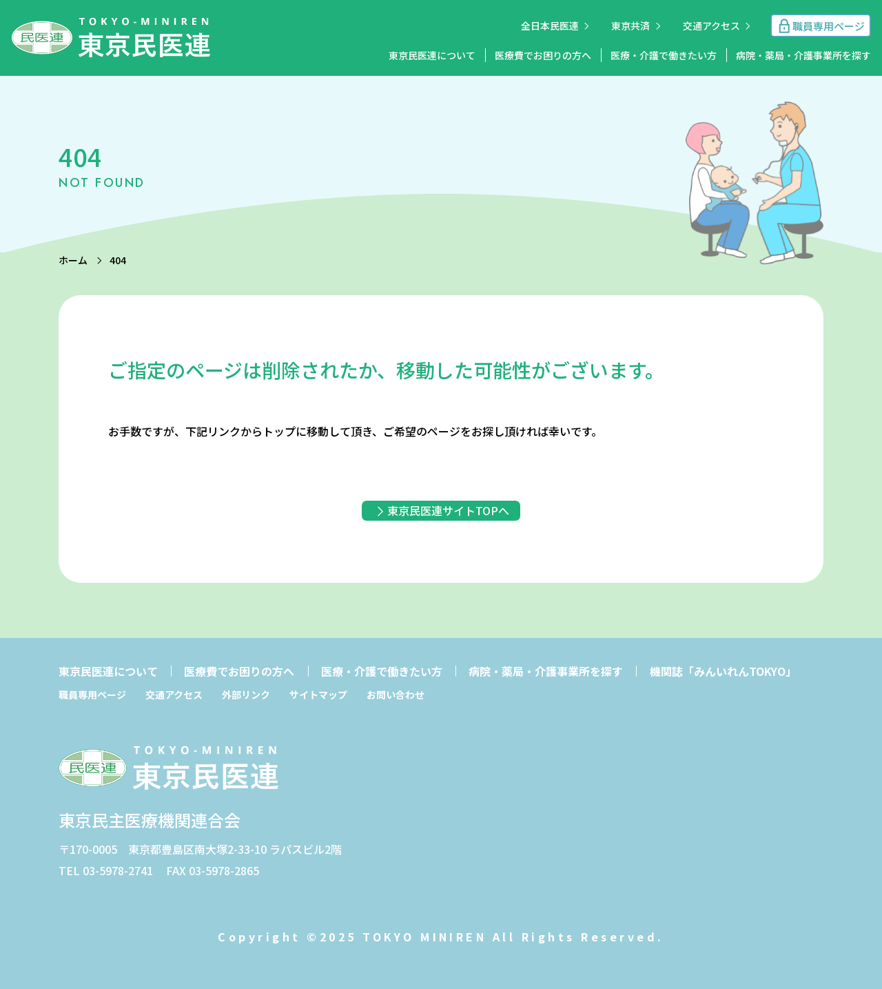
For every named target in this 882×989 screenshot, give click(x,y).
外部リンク (246, 694)
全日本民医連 (550, 25)
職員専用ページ (92, 694)
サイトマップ (318, 694)
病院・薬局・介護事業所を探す (803, 55)
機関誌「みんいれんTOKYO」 (723, 671)
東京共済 (630, 25)
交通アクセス (711, 25)
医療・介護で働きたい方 (664, 55)
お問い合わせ (395, 694)
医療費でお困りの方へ (543, 55)
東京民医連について (432, 55)
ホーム (73, 260)
